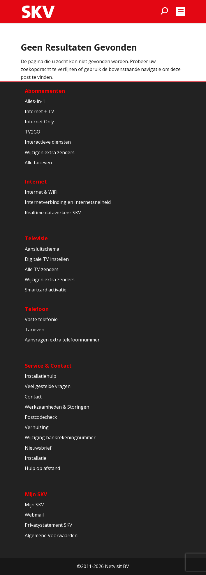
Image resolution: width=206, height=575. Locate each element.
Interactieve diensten (48, 142)
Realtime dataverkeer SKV (53, 212)
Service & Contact (48, 365)
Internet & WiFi (41, 192)
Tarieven (34, 329)
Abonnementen (45, 90)
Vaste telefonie (41, 319)
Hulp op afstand (42, 468)
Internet (36, 181)
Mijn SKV (36, 494)
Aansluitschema (42, 249)
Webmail (34, 515)
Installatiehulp (40, 376)
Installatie (35, 458)
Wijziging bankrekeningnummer (60, 437)
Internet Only (39, 121)
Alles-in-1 (35, 101)
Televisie (36, 238)
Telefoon (37, 308)
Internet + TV (39, 111)
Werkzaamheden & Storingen (57, 407)
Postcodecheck (41, 417)
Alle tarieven (38, 162)
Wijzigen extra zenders (50, 152)
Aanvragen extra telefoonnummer (62, 340)
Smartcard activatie (45, 289)
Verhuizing (37, 427)
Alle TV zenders (42, 269)
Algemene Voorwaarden (51, 535)
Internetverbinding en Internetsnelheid (68, 202)
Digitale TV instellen (47, 259)
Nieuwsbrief (38, 448)
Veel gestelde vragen (48, 386)
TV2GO (32, 132)
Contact (33, 397)
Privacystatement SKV (48, 525)
